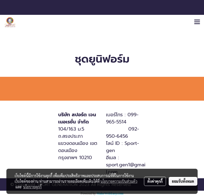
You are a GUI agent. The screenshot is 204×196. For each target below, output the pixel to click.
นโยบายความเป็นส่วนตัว (118, 181)
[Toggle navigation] (197, 22)
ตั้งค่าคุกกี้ (155, 181)
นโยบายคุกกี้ (32, 186)
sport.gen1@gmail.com (126, 168)
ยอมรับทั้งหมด (183, 181)
